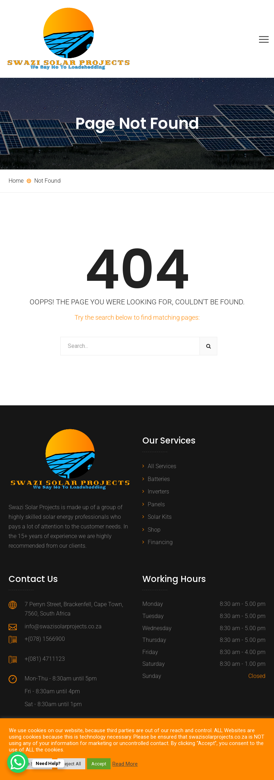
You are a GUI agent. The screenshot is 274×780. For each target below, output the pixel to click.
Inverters (158, 491)
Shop (154, 529)
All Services (162, 466)
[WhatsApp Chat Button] (18, 762)
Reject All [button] (71, 763)
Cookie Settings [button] (31, 763)
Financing (160, 542)
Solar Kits (160, 516)
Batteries (159, 479)
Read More (125, 764)
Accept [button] (98, 763)
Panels (156, 504)
